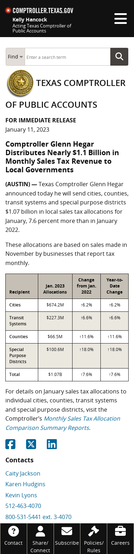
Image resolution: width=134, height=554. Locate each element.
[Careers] (120, 535)
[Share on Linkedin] (52, 446)
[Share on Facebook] (10, 446)
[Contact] (13, 535)
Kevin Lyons (21, 495)
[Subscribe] (67, 535)
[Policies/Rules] (93, 538)
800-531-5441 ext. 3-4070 (38, 517)
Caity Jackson (22, 473)
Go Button (121, 57)
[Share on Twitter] (31, 446)
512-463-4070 (23, 506)
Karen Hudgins (25, 484)
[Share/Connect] (40, 538)
